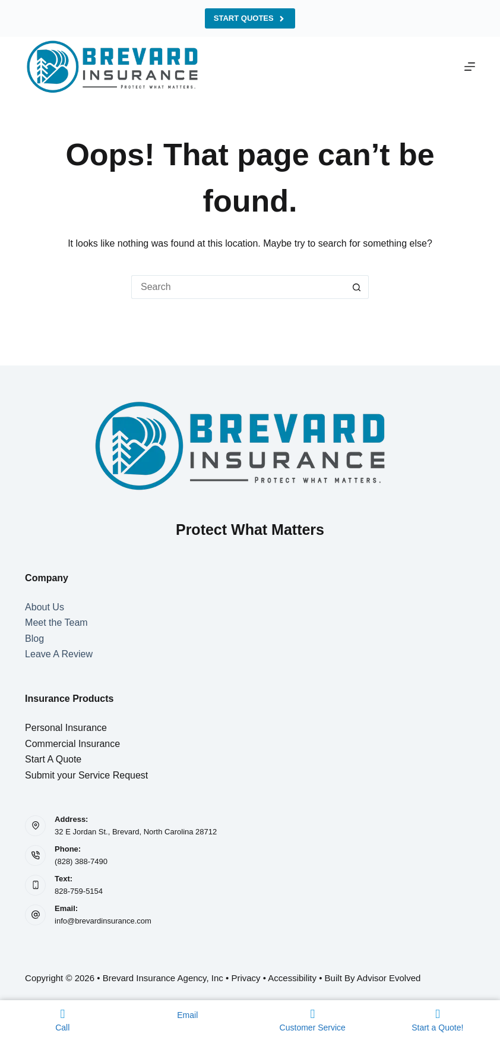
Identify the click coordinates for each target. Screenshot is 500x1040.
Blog (34, 639)
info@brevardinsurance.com (103, 920)
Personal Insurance (66, 728)
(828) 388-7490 (81, 861)
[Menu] (469, 66)
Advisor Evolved (389, 978)
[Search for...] (238, 287)
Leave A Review (59, 654)
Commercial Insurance (72, 744)
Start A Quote (53, 759)
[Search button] (357, 287)
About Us (44, 607)
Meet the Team (56, 622)
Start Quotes (250, 18)
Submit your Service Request (86, 775)
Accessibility (292, 978)
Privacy (245, 978)
